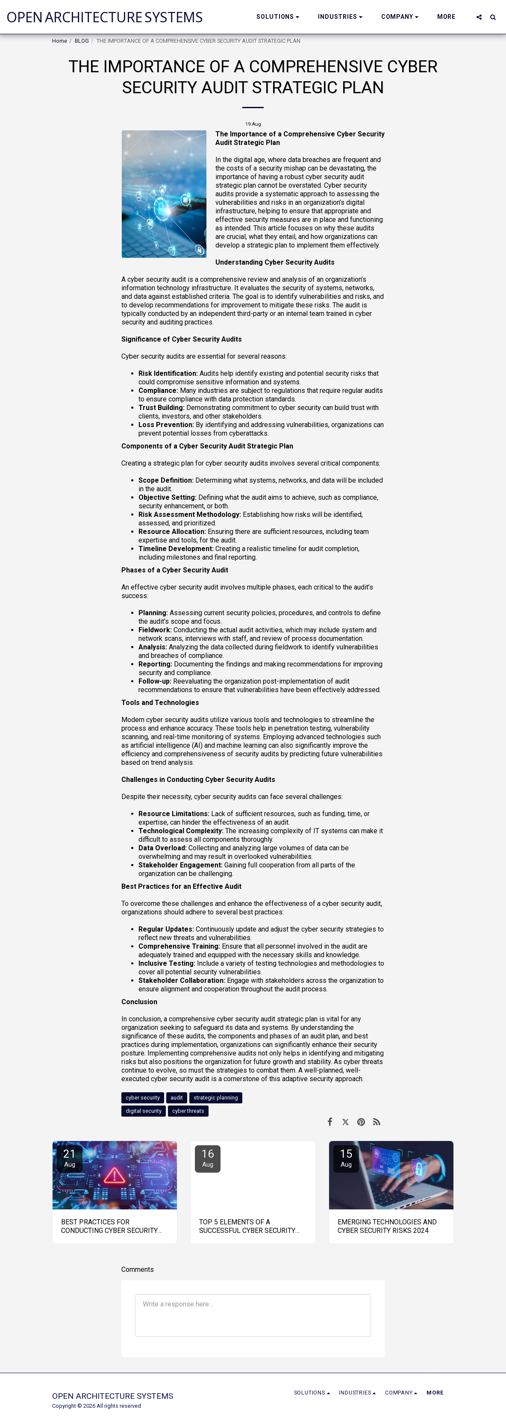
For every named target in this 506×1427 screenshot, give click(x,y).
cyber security (143, 1097)
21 (69, 1157)
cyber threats (188, 1111)
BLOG (82, 41)
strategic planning (216, 1097)
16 (208, 1157)
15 (346, 1157)
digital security (144, 1111)
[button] (279, 17)
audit (177, 1097)
